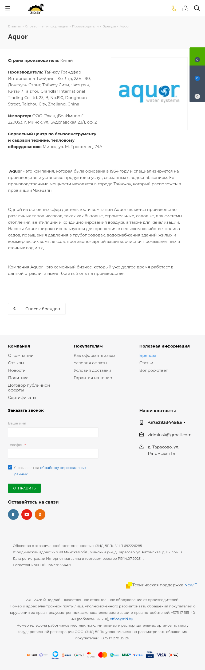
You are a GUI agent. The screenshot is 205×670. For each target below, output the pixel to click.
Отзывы (16, 362)
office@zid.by (121, 619)
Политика (18, 377)
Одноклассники (40, 514)
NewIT (190, 584)
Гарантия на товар (93, 377)
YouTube (26, 514)
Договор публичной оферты (29, 388)
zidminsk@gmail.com (169, 434)
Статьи (146, 362)
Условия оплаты (90, 362)
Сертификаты (22, 397)
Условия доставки (92, 370)
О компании (21, 355)
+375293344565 (165, 422)
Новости (17, 370)
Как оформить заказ (95, 355)
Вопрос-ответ (153, 370)
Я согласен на (50, 470)
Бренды (147, 355)
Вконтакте (13, 514)
